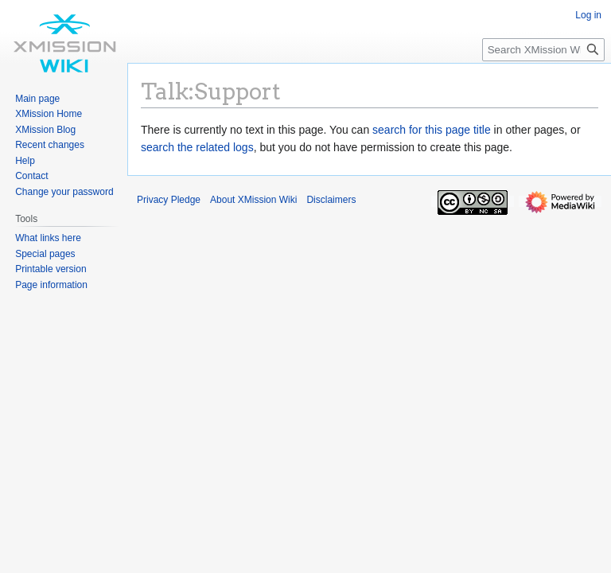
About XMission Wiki (253, 199)
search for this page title (431, 129)
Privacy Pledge (168, 199)
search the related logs (197, 147)
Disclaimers (331, 199)
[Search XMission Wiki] (543, 49)
